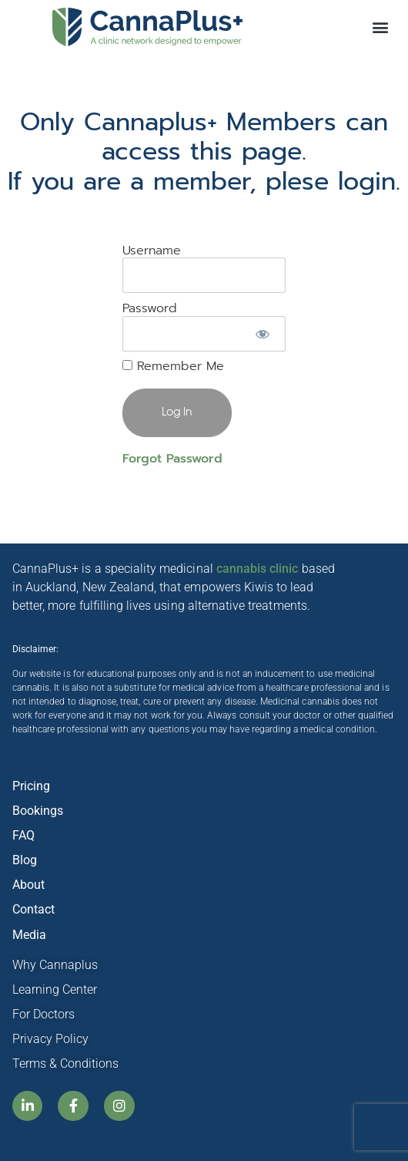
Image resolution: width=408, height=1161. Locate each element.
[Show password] (263, 334)
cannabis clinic (257, 568)
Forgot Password (172, 458)
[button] (380, 27)
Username (151, 250)
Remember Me (173, 366)
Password (149, 308)
